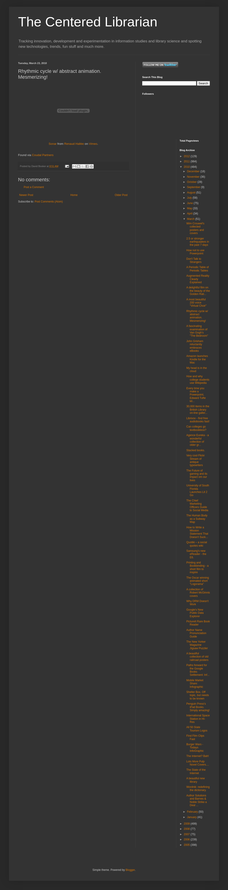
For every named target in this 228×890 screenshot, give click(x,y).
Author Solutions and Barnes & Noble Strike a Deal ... (196, 800)
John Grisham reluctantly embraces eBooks (194, 346)
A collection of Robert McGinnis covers (198, 593)
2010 (187, 166)
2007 (187, 834)
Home (74, 195)
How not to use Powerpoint (195, 252)
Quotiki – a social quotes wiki (196, 544)
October (192, 182)
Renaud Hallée (74, 143)
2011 (187, 161)
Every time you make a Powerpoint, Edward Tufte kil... (196, 395)
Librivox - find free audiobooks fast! (197, 420)
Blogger (130, 870)
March (191, 219)
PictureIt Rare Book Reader (198, 623)
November (193, 176)
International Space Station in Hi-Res (197, 719)
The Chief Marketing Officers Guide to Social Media (197, 505)
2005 (187, 844)
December (193, 171)
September (194, 187)
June (190, 203)
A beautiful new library (195, 780)
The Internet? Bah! (197, 756)
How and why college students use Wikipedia (197, 379)
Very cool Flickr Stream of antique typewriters (195, 460)
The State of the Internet (195, 771)
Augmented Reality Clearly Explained (197, 279)
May (190, 208)
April (190, 213)
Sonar (53, 143)
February (192, 811)
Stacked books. (195, 450)
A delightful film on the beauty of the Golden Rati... (198, 291)
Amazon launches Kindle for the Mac (197, 359)
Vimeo (93, 143)
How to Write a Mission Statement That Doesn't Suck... (197, 532)
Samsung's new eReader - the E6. (196, 554)
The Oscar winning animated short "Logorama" (197, 581)
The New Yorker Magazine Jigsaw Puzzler (197, 645)
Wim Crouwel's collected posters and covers (195, 228)
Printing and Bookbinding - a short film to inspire (197, 567)
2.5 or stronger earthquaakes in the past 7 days (197, 242)
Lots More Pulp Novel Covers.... (197, 763)
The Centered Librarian (87, 21)
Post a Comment (34, 187)
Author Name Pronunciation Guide (196, 633)
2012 (187, 156)
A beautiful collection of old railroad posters (197, 657)
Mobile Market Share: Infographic (194, 683)
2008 (187, 828)
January (192, 817)
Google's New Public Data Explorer (194, 613)
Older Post (121, 195)
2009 (187, 823)
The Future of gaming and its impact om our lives (196, 475)
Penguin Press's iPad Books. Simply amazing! (197, 707)
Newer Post (26, 195)
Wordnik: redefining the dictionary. (197, 788)
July (190, 197)
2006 (187, 839)
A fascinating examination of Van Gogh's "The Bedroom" (197, 330)
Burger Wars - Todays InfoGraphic (195, 747)
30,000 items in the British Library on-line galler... (197, 409)
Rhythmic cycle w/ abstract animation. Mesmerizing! (197, 316)
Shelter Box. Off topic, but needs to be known (197, 695)
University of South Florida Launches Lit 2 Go (197, 490)
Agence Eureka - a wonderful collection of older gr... (197, 440)
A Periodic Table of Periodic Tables (197, 269)
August (191, 192)
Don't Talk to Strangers (193, 260)
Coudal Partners (43, 155)
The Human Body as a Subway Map (196, 519)
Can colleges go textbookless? (196, 428)
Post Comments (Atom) (49, 201)
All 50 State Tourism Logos (196, 729)
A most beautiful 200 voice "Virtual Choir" (196, 303)
